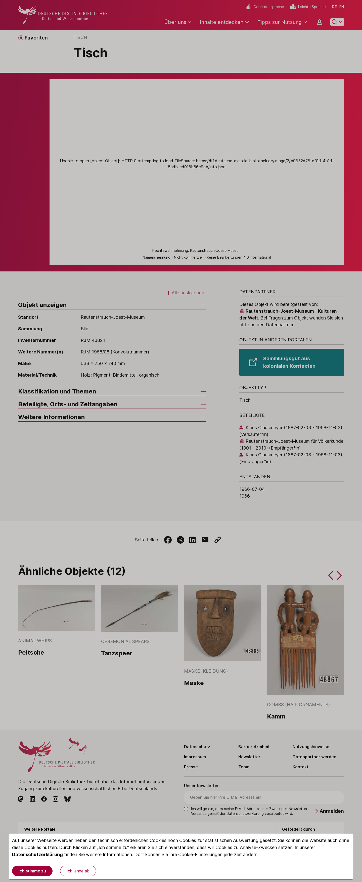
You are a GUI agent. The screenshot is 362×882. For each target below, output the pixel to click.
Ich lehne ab (78, 870)
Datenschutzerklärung (37, 854)
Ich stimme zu (32, 870)
